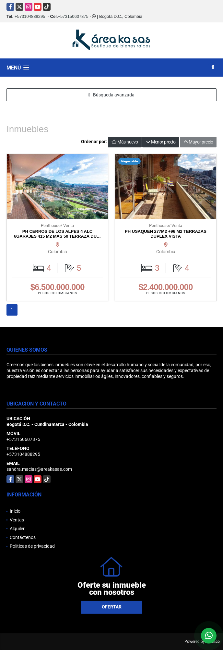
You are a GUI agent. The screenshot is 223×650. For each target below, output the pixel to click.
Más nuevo (125, 141)
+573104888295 (30, 16)
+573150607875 (73, 16)
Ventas (17, 519)
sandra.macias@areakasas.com (39, 469)
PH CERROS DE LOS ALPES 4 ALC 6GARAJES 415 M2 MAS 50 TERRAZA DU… (57, 234)
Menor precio (160, 141)
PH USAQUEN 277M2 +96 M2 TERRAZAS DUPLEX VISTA (165, 234)
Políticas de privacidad (32, 546)
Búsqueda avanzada (111, 94)
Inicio (15, 511)
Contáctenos (23, 537)
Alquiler (17, 528)
